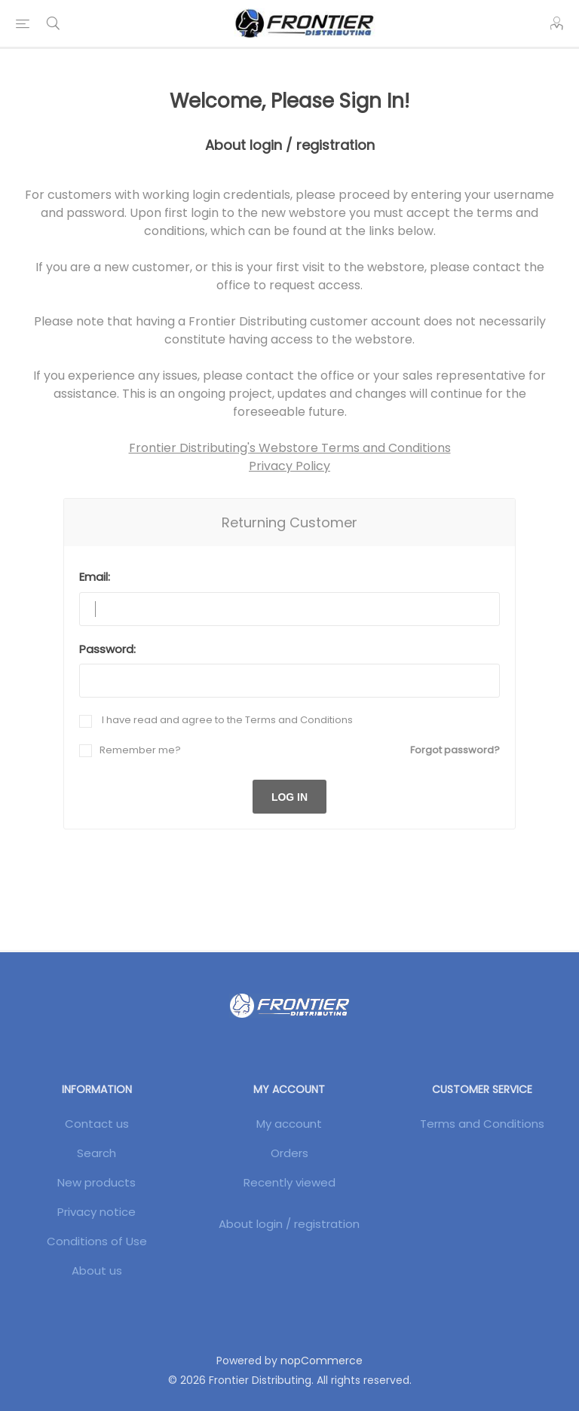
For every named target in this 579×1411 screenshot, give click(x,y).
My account (289, 1124)
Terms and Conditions (482, 1124)
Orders (289, 1153)
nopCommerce (321, 1360)
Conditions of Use (97, 1241)
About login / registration (289, 1224)
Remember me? (140, 750)
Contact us (97, 1124)
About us (97, 1270)
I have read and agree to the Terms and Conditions (226, 720)
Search (96, 1153)
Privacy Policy (289, 466)
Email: (94, 577)
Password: (107, 649)
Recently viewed (289, 1182)
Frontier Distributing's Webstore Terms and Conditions (290, 448)
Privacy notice (96, 1212)
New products (96, 1182)
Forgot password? (455, 750)
